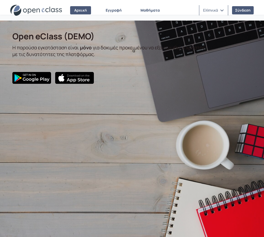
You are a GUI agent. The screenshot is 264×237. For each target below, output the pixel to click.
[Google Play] (31, 78)
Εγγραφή (114, 10)
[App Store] (74, 78)
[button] (213, 10)
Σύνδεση (243, 10)
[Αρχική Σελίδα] (36, 10)
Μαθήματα (150, 10)
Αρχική (80, 10)
